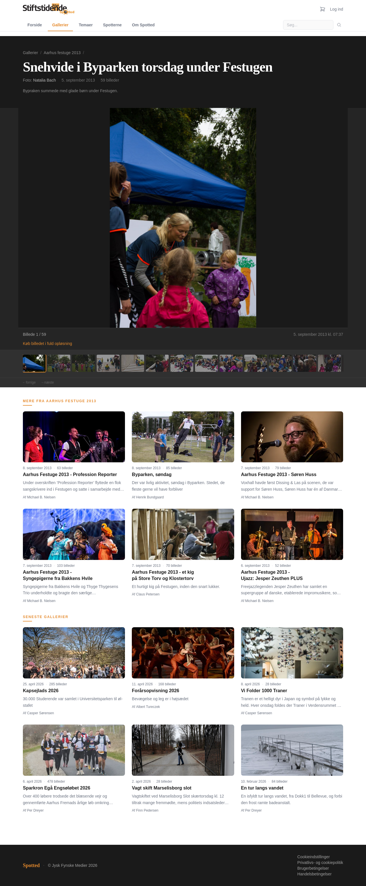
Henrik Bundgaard (150, 497)
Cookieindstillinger (313, 857)
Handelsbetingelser (314, 874)
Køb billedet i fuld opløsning (47, 343)
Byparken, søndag (152, 474)
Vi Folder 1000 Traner (264, 690)
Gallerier (60, 25)
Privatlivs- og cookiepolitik (320, 862)
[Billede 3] (83, 363)
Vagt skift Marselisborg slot (161, 788)
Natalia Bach (44, 80)
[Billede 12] (304, 363)
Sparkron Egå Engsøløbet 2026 (56, 788)
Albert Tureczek (148, 707)
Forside (34, 25)
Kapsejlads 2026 (41, 690)
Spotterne (112, 25)
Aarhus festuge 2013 (62, 52)
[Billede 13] (329, 363)
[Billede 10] (255, 363)
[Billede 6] (157, 363)
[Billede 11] (280, 363)
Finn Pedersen (147, 810)
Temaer (86, 25)
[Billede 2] (58, 363)
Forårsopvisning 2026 (155, 690)
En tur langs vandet (262, 788)
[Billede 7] (181, 363)
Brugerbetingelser (313, 868)
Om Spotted (143, 25)
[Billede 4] (108, 363)
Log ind (336, 9)
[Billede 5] (132, 363)
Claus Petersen (148, 594)
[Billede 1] (34, 363)
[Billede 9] (231, 363)
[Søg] (339, 25)
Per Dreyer (35, 810)
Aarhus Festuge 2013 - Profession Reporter (70, 474)
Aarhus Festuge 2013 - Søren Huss (279, 474)
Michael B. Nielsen (41, 497)
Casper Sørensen (40, 713)
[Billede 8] (206, 363)
